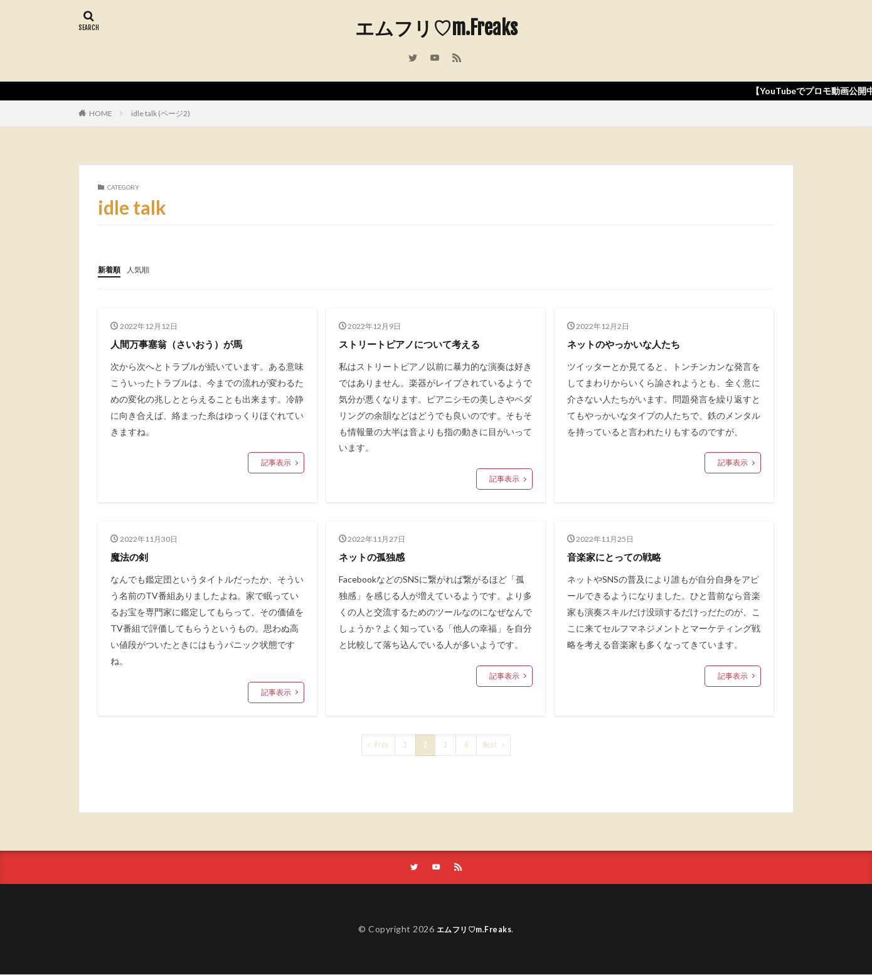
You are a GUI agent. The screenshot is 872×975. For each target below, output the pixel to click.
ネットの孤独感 (378, 556)
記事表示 (276, 461)
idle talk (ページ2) (160, 113)
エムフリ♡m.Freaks (436, 28)
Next (490, 744)
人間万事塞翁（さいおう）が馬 (189, 343)
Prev (381, 744)
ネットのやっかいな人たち (635, 343)
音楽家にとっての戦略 (623, 556)
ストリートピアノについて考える (423, 343)
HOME (100, 113)
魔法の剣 (133, 556)
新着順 (111, 269)
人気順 (143, 269)
